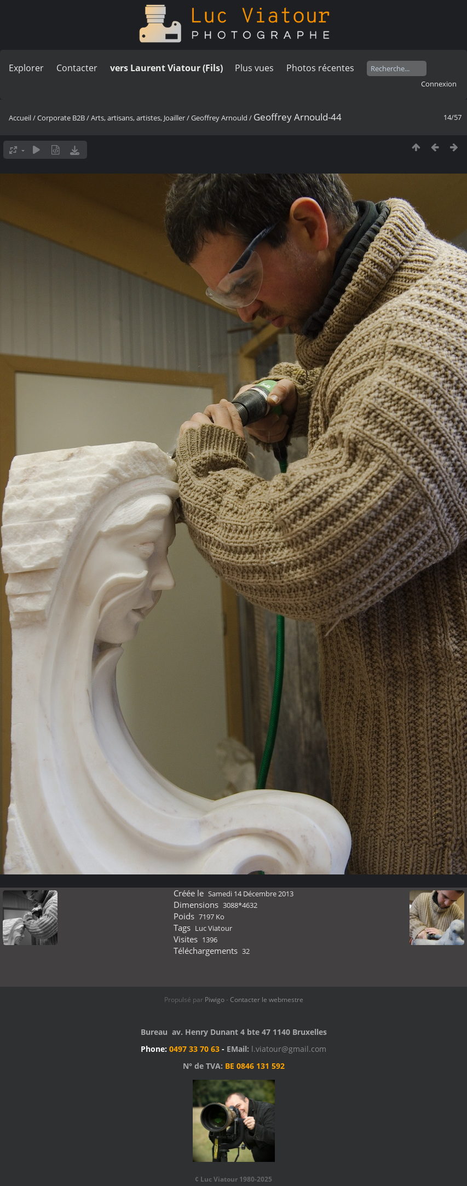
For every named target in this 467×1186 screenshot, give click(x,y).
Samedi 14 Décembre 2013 (250, 894)
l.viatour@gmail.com (288, 1049)
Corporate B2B (61, 118)
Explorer (26, 68)
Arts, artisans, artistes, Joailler (138, 118)
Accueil (20, 118)
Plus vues (254, 68)
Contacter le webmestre (266, 999)
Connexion (439, 84)
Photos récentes (320, 68)
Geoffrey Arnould (219, 118)
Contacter (76, 68)
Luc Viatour (213, 928)
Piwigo (214, 999)
